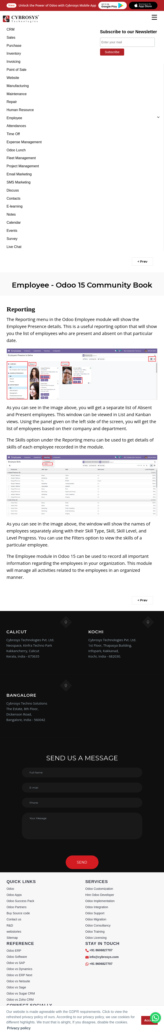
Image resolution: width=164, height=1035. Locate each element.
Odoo (10, 888)
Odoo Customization (99, 888)
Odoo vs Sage (16, 987)
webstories (14, 931)
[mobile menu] (154, 17)
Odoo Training (95, 931)
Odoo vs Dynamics (19, 969)
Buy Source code (18, 913)
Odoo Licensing (96, 937)
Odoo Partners (16, 907)
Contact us (14, 919)
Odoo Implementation (100, 901)
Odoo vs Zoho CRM (20, 999)
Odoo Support (94, 913)
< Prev (142, 262)
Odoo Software (17, 956)
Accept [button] (149, 1020)
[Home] (21, 22)
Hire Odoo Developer (99, 895)
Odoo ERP (14, 950)
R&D (10, 925)
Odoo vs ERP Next (19, 975)
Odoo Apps (14, 895)
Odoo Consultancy (98, 925)
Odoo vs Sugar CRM (21, 993)
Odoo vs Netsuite (18, 981)
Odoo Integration (96, 907)
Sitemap (12, 937)
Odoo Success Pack (20, 901)
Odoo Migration (95, 919)
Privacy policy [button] (19, 1028)
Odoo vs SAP (16, 963)
